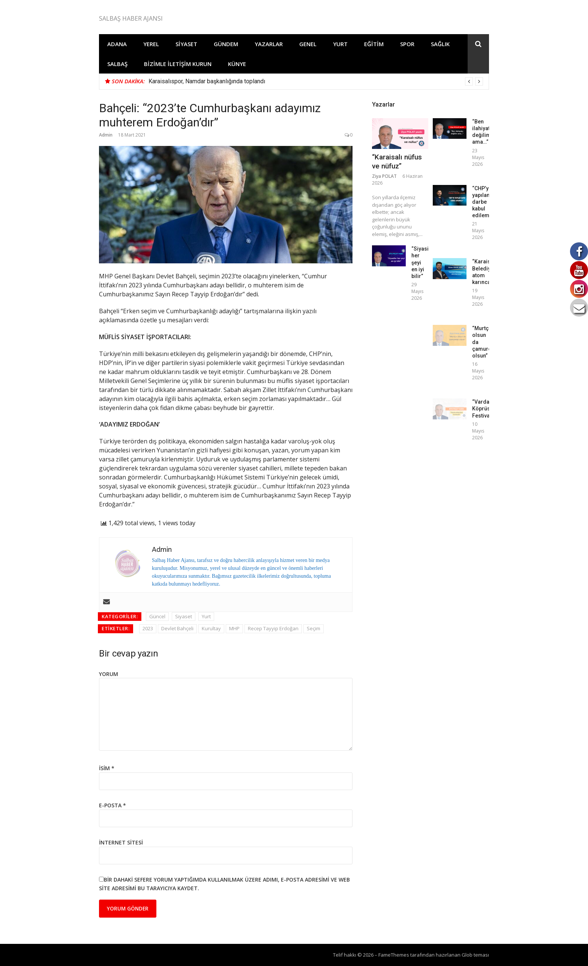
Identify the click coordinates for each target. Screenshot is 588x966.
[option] (315, 81)
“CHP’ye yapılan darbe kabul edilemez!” (485, 202)
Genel (307, 44)
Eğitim (374, 44)
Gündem (226, 44)
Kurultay (211, 628)
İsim (106, 768)
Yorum (108, 674)
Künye (237, 64)
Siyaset (186, 44)
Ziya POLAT (384, 176)
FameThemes (393, 954)
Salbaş (117, 64)
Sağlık (440, 44)
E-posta (112, 805)
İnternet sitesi (121, 842)
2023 (147, 628)
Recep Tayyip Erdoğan (273, 628)
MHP (234, 628)
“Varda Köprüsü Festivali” (483, 408)
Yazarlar (269, 44)
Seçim (313, 628)
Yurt (340, 44)
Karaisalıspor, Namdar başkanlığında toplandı (206, 81)
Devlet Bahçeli (177, 628)
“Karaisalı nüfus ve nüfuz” (397, 162)
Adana (117, 44)
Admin (105, 135)
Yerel (151, 44)
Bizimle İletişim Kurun (178, 64)
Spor (407, 44)
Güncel (157, 616)
